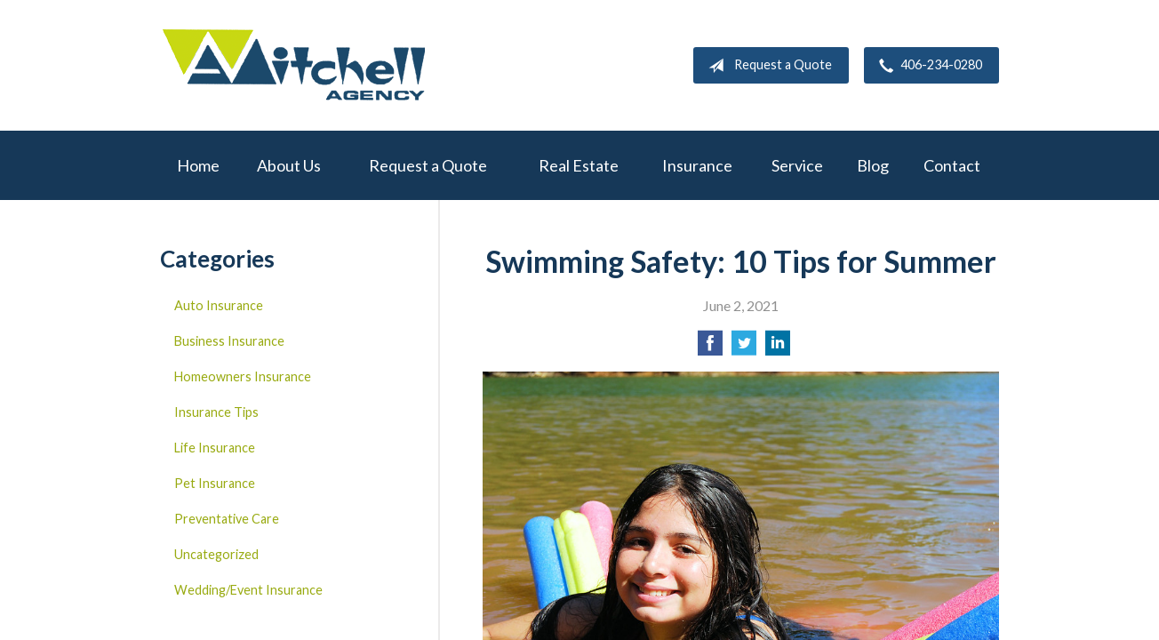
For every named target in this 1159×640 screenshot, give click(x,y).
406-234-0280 (927, 65)
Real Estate (579, 165)
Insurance (697, 165)
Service (797, 165)
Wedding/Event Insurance (248, 589)
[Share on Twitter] (743, 348)
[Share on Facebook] (710, 348)
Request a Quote (766, 65)
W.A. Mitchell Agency (293, 65)
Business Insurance (229, 340)
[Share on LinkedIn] (777, 348)
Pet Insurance (214, 483)
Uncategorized (216, 554)
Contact (951, 165)
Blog (873, 165)
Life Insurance (214, 447)
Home (198, 165)
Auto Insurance (218, 305)
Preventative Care (226, 518)
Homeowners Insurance (242, 376)
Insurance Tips (216, 412)
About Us (289, 165)
